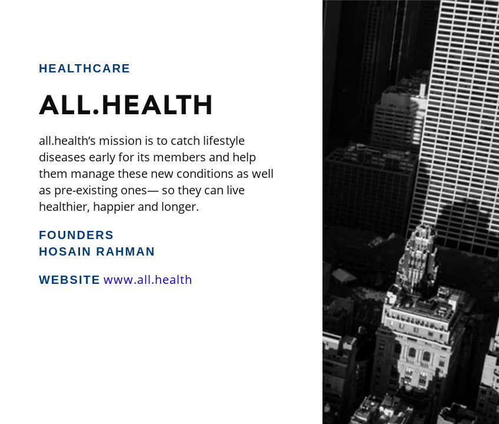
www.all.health (148, 279)
